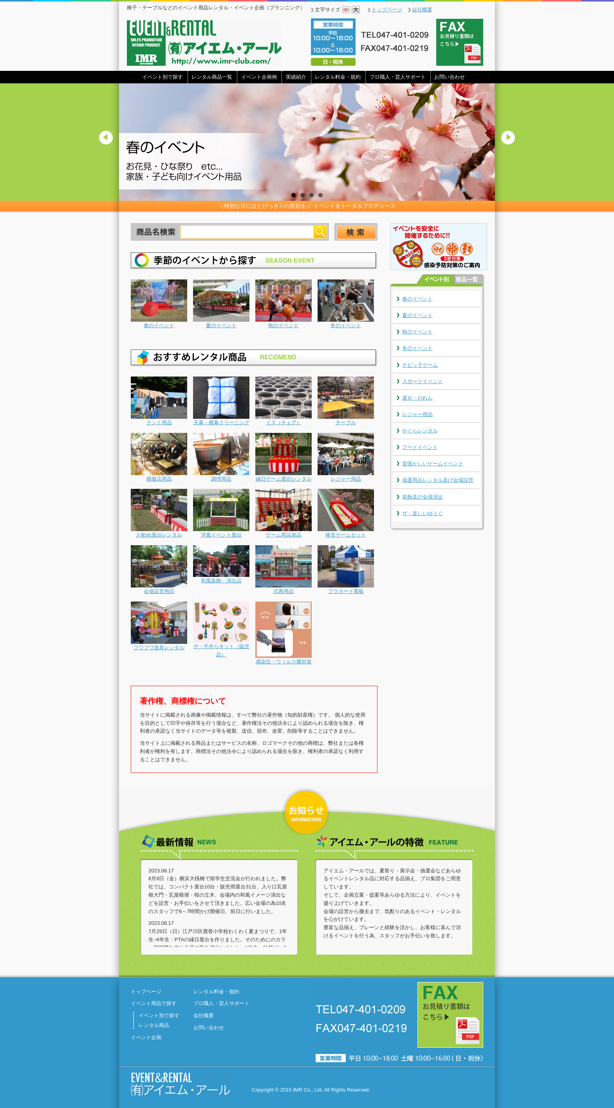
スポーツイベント (422, 381)
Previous (102, 144)
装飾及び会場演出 (422, 497)
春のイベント (417, 299)
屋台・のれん (417, 398)
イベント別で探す (162, 77)
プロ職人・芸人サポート (398, 77)
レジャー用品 (417, 414)
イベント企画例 (259, 77)
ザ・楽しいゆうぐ (422, 513)
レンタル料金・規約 (338, 77)
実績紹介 (296, 77)
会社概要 (422, 10)
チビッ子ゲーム (420, 365)
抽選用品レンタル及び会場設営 (437, 480)
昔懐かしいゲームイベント (432, 464)
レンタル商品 (154, 1025)
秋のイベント (417, 332)
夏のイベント (417, 315)
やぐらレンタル (420, 431)
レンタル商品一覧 (211, 77)
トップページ (387, 10)
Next (511, 144)
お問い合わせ (449, 77)
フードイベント (420, 447)
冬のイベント (417, 348)
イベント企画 (146, 1037)
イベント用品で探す (154, 1003)
